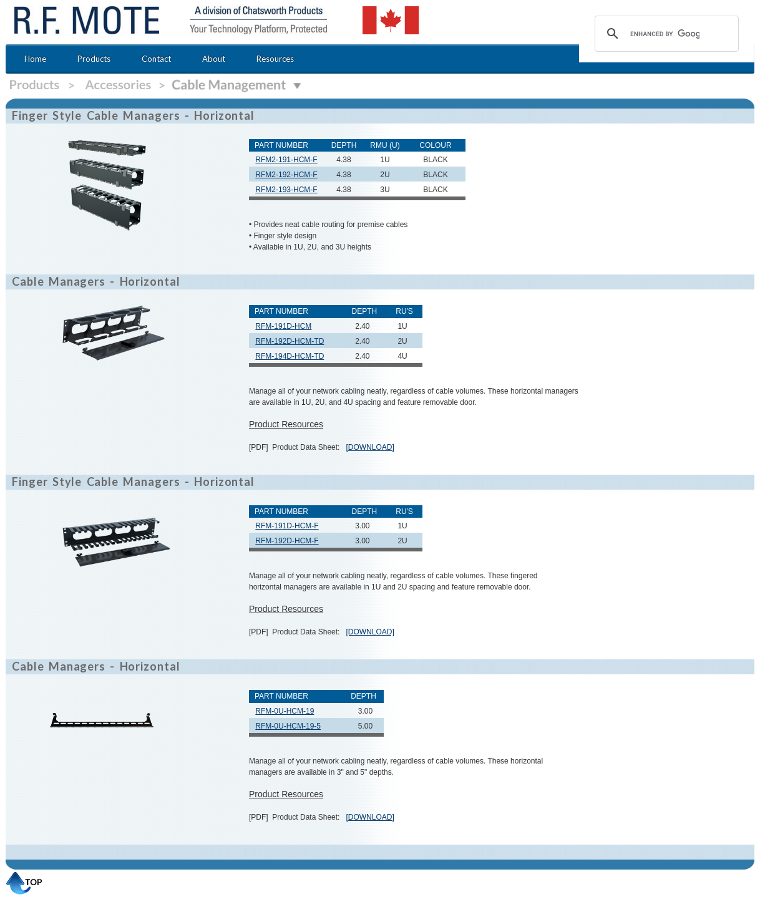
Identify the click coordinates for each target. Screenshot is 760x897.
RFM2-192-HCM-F (286, 174)
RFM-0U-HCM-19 (284, 711)
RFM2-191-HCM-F (286, 159)
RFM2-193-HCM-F (286, 189)
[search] (664, 33)
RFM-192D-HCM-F (286, 540)
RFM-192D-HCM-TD (289, 341)
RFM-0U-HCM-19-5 (288, 726)
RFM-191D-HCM (283, 326)
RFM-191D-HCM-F (286, 525)
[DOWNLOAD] (370, 447)
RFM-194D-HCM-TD (289, 356)
